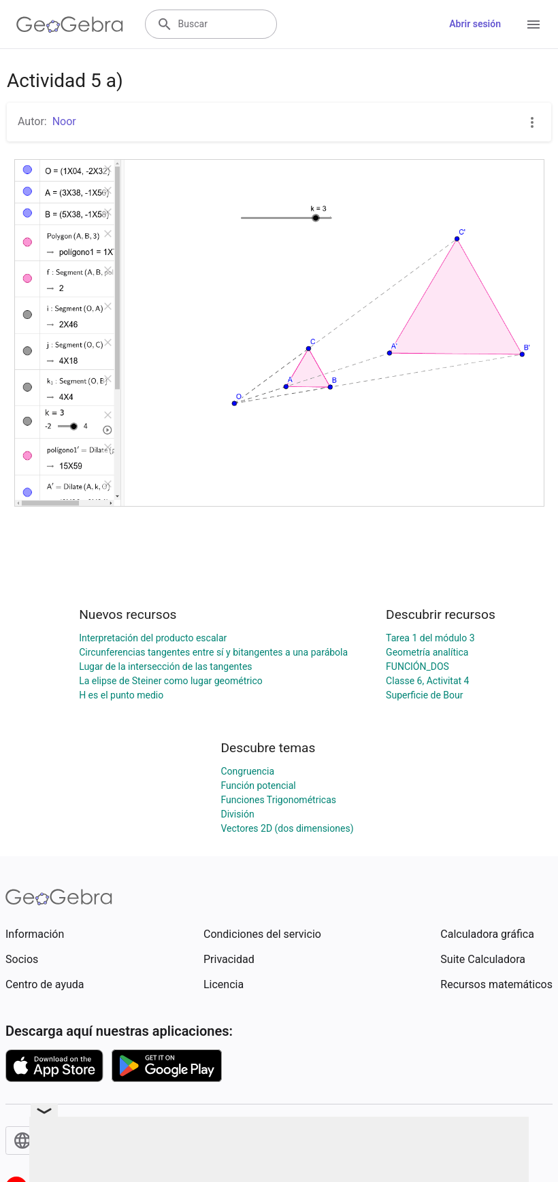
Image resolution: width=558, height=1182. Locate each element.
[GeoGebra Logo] (69, 24)
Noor (64, 121)
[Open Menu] (533, 24)
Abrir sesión (475, 23)
